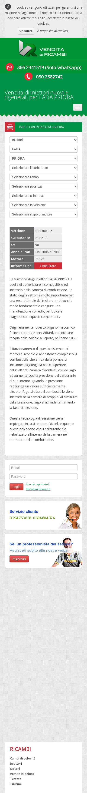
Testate (15, 779)
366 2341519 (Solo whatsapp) (49, 67)
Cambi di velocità (22, 758)
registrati (19, 559)
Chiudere (25, 31)
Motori (15, 768)
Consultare (48, 266)
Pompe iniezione (22, 774)
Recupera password (38, 489)
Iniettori (16, 763)
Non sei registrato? (37, 484)
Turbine (16, 784)
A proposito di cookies (52, 31)
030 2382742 (49, 77)
